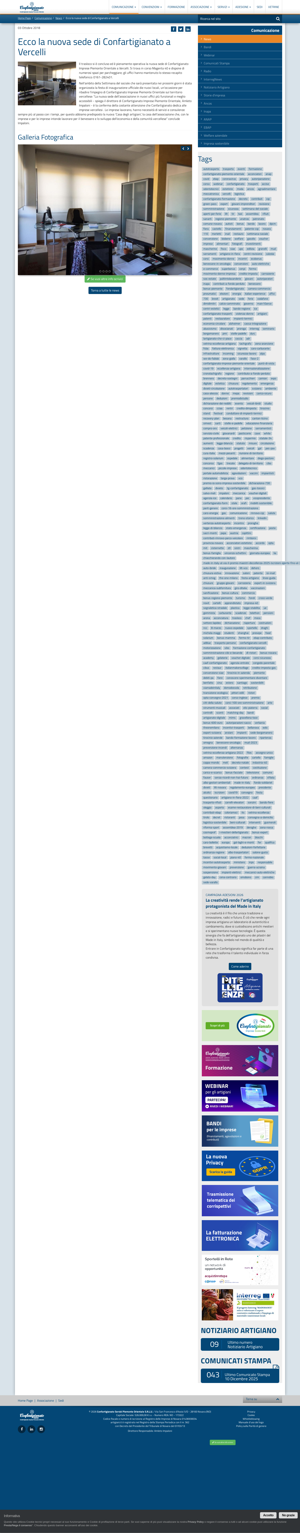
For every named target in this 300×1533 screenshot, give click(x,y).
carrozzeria (244, 583)
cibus (206, 668)
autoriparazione (261, 179)
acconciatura (221, 618)
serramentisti (263, 428)
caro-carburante (260, 349)
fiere (220, 678)
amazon (207, 758)
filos (249, 753)
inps (251, 862)
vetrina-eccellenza (258, 812)
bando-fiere (266, 802)
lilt (226, 214)
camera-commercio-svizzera (219, 768)
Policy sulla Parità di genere (251, 1426)
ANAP (208, 119)
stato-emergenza (236, 528)
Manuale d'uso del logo (251, 1422)
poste (272, 528)
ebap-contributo (263, 638)
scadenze (240, 613)
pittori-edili (238, 693)
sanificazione (210, 593)
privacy (244, 179)
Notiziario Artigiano (217, 87)
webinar (218, 184)
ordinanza (257, 777)
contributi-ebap (212, 812)
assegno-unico (264, 753)
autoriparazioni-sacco (238, 723)
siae (232, 249)
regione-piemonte (225, 219)
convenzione (210, 239)
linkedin (262, 518)
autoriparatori (265, 279)
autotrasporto (211, 169)
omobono (245, 877)
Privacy (251, 1411)
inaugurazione (228, 568)
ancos (250, 189)
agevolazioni (239, 473)
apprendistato (233, 603)
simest (207, 423)
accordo (260, 543)
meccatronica (211, 194)
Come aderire (240, 966)
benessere (255, 284)
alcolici (207, 792)
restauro (238, 234)
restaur (217, 668)
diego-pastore (266, 458)
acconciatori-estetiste (239, 543)
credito (237, 438)
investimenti (253, 244)
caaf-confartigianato (215, 663)
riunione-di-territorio (251, 453)
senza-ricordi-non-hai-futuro (231, 777)
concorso (208, 463)
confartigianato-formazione (219, 199)
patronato (258, 219)
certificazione (257, 528)
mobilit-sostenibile (261, 503)
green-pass (210, 204)
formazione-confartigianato (249, 648)
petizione (246, 428)
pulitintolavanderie (230, 279)
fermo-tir (244, 638)
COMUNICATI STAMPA (240, 1361)
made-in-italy (242, 782)
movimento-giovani (214, 867)
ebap (215, 179)
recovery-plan (211, 418)
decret (216, 817)
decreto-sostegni (227, 378)
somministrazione (213, 209)
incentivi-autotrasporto (216, 862)
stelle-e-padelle (233, 423)
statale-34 (265, 438)
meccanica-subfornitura (217, 588)
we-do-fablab (211, 358)
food (268, 633)
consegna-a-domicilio (260, 817)
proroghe (253, 523)
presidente (265, 788)
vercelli (227, 194)
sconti (219, 713)
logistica (239, 194)
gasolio (251, 239)
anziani (229, 733)
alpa (262, 353)
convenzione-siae (213, 673)
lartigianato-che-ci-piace (217, 338)
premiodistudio (239, 398)
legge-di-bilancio (212, 528)
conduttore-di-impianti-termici (244, 413)
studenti (229, 633)
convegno (246, 792)
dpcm (273, 224)
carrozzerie (268, 274)
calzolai (270, 254)
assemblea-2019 (233, 827)
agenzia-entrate (240, 663)
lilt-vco (243, 568)
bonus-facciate (234, 773)
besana (227, 418)
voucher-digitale (241, 658)
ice (255, 309)
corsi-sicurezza (262, 658)
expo (273, 378)
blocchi (259, 837)
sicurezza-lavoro (247, 353)
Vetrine (273, 7)
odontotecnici (211, 189)
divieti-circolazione (214, 388)
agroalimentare (266, 189)
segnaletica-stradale (215, 608)
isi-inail (270, 573)
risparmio (250, 438)
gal (259, 448)
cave (257, 433)
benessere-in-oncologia (217, 264)
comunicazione (238, 513)
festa (259, 792)
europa (226, 842)
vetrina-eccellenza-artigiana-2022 (223, 753)
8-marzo (216, 628)
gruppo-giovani (225, 583)
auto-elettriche (260, 264)
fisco (223, 249)
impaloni (224, 493)
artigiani (262, 314)
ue (265, 608)
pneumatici (209, 294)
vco (240, 478)
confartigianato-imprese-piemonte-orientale (229, 364)
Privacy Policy (196, 1521)
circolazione (267, 443)
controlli (207, 713)
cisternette (217, 548)
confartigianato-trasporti (217, 314)
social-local (220, 857)
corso (206, 184)
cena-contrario (227, 877)
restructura (242, 418)
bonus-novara (268, 653)
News (58, 18)
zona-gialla (229, 358)
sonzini (252, 802)
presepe (257, 633)
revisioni (248, 393)
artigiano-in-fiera (230, 254)
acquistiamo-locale (227, 847)
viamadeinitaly (211, 688)
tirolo (206, 817)
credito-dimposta (246, 408)
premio (255, 698)
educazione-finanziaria (259, 423)
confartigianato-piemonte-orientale (223, 174)
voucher (263, 239)
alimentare (247, 458)
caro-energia (210, 513)
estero (229, 683)
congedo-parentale (264, 663)
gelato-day (209, 877)
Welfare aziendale (215, 135)
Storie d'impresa (214, 95)
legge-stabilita (252, 608)
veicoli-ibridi (254, 403)
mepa (236, 393)
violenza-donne (244, 314)
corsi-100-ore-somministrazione (244, 703)
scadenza (208, 448)
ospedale (232, 458)
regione (229, 373)
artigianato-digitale (214, 718)
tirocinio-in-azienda (238, 673)
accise (265, 184)
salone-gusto (260, 852)
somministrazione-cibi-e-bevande (222, 653)
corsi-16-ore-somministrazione (240, 508)
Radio (207, 71)
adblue (207, 643)
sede (241, 299)
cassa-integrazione (255, 323)
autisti (229, 224)
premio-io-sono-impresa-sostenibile (224, 483)
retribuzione (250, 688)
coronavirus (229, 179)
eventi (241, 169)
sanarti (207, 219)
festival (218, 413)
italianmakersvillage (236, 668)
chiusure (208, 583)
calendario (226, 498)
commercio (248, 593)
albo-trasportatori (238, 852)
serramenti (209, 254)
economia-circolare (214, 323)
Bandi (207, 47)
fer (259, 842)
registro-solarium (213, 458)
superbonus (228, 269)
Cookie (251, 1415)
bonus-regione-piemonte (217, 598)
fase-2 (254, 358)
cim (257, 877)
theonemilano (211, 728)
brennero (208, 378)
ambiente (270, 388)
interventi (254, 822)
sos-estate (209, 279)
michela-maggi (211, 633)
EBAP (207, 127)
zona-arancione (264, 344)
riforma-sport (211, 827)
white (267, 433)
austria (234, 533)
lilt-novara (220, 788)
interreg (254, 329)
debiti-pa (208, 678)
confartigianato (235, 184)
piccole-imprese (227, 468)
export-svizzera (212, 733)
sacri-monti (210, 533)
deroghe (251, 827)
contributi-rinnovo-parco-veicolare (223, 538)
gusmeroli (270, 822)
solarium (208, 638)
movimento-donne (223, 259)
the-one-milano (228, 578)
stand (206, 413)
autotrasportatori (238, 388)
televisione (253, 773)
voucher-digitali (257, 493)
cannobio (268, 877)
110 (205, 234)
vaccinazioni (258, 588)
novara (267, 229)
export (224, 204)
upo (241, 249)
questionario (210, 797)
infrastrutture (211, 353)
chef (247, 618)
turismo (240, 598)
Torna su (262, 1399)
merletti (216, 234)
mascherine (210, 249)
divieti (206, 788)
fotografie (242, 758)
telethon (255, 613)
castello (216, 229)
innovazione (232, 573)
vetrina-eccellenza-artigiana (219, 344)
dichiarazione (232, 623)
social (264, 708)
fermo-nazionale (254, 857)
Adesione (243, 7)
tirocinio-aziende (212, 738)
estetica (220, 383)
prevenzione (237, 867)
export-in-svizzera (264, 583)
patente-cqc (252, 229)
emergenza (267, 383)
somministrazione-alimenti (219, 518)
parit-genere (210, 508)
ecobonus (256, 259)
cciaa (219, 408)
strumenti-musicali (214, 708)
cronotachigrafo (212, 373)
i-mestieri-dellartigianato (233, 832)
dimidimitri (209, 304)
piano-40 (235, 857)
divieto (219, 488)
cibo (269, 463)
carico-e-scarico (212, 773)
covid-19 (208, 368)
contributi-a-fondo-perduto (229, 284)
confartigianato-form (215, 503)
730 (205, 299)
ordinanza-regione (213, 852)
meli (225, 762)
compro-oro (210, 428)
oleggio (207, 807)
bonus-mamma (226, 638)
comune (267, 773)
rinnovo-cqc (257, 513)
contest (244, 768)
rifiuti (266, 214)
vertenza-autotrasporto (216, 523)
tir (233, 214)
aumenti (208, 443)
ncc (205, 628)
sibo (227, 648)
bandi (250, 713)
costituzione (260, 768)
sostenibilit (257, 683)
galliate (207, 488)
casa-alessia (210, 393)
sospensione (210, 872)
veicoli (250, 448)
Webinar (209, 55)
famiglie (268, 758)
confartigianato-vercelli (253, 643)
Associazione (201, 7)
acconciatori (255, 174)
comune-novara (212, 224)
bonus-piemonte (212, 289)
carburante (225, 613)
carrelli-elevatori (234, 802)
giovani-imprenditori (243, 204)
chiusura (233, 383)
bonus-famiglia (212, 553)
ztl (229, 548)
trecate (231, 463)
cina (219, 683)
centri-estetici (211, 309)
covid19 (233, 792)
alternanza (237, 747)
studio (267, 403)
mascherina (251, 548)
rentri (229, 408)
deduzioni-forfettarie (253, 847)
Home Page (24, 18)
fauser (207, 777)
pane (239, 498)
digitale (207, 383)
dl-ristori (251, 653)
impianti (241, 733)
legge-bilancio (224, 443)
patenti (207, 319)
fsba (205, 349)
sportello (252, 628)
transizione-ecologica (215, 693)
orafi (243, 503)
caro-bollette (210, 842)
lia (275, 553)
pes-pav (270, 448)
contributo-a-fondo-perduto (254, 373)
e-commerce (210, 269)
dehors (255, 568)
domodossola (231, 688)
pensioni (268, 613)
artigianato (228, 299)
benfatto (208, 683)
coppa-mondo (211, 762)
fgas (220, 463)
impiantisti (268, 473)
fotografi (237, 244)
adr (248, 338)
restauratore (222, 319)
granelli (262, 249)
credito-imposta (248, 274)
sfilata (270, 777)
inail (227, 234)
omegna (208, 743)
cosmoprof (209, 832)
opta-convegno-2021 (215, 698)
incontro (239, 523)
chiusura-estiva (212, 573)
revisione (264, 204)
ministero (239, 862)
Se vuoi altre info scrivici (105, 279)
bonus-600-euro (212, 723)
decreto (243, 199)
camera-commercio (259, 289)
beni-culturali (237, 822)
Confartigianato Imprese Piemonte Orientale (32, 7)
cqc (268, 199)
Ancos (208, 103)
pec (247, 498)
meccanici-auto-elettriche (259, 872)
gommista (209, 613)
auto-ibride (209, 568)
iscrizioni (220, 792)
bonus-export (260, 832)
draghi (264, 628)
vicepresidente (261, 498)
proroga (241, 329)
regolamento (249, 383)
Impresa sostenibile (216, 143)
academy (208, 658)
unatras (244, 219)
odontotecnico (249, 468)
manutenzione (224, 758)
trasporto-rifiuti (212, 802)
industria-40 (260, 762)
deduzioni (222, 398)
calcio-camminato (229, 304)
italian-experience (255, 294)
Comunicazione (124, 7)
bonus (240, 224)
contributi (256, 199)
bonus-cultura (230, 593)
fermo (252, 269)
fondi (252, 598)
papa (223, 533)
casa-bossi (224, 448)
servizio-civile (211, 433)
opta (270, 543)
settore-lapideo (212, 623)
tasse (206, 857)
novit (206, 603)
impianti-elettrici (231, 872)
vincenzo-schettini (235, 553)
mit (205, 548)
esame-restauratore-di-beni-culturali (249, 807)
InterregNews (213, 79)
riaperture (249, 623)
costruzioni (265, 623)
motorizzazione (212, 648)
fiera (206, 229)
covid (206, 179)
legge (226, 309)
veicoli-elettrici (229, 428)
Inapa (207, 111)
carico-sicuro (264, 393)
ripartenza (265, 738)
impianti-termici (243, 319)
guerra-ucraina (256, 867)
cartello (256, 758)
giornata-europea (260, 553)
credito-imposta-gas (264, 668)
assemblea (252, 214)
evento (239, 403)
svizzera (256, 388)
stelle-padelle (238, 334)
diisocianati (226, 329)
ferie (250, 299)
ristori (251, 693)
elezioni (224, 294)
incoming (228, 353)
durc (252, 334)
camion (263, 378)
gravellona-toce (249, 718)
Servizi (224, 7)
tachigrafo (245, 344)
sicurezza (233, 209)
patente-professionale (216, 438)
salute (271, 513)
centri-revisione (253, 254)
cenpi (242, 269)
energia (236, 294)
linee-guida (269, 578)
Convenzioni (152, 7)
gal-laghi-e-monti (244, 842)
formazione (255, 169)
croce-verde (265, 598)
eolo (265, 728)
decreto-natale (240, 762)
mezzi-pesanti (227, 453)
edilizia (250, 249)
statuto (241, 443)
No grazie (288, 1515)
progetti (238, 448)
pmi (225, 334)
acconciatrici (231, 837)
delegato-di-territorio (251, 463)
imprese (208, 244)
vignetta (242, 349)
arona (206, 618)
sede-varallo (210, 882)
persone (208, 398)
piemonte (259, 673)
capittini (246, 533)
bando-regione (241, 309)
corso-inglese (239, 698)
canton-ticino (260, 418)
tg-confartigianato (237, 488)
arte (270, 703)
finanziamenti (233, 229)
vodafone (262, 299)
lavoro (261, 224)
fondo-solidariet (263, 782)
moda (240, 189)
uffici (272, 294)
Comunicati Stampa (217, 63)
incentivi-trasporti (233, 728)
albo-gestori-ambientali (216, 782)
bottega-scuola (211, 837)
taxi (240, 214)
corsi (206, 259)
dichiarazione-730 (259, 483)
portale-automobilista (215, 473)
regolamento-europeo (242, 788)
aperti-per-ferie (212, 214)
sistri (237, 548)
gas (224, 513)
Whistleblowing (251, 1419)
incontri (242, 259)
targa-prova (227, 478)
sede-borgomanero (261, 733)
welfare (239, 239)
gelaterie (222, 658)
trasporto (228, 169)
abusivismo (209, 329)
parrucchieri (248, 378)
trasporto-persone (225, 643)
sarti (217, 423)
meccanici (209, 468)
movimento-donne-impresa (219, 274)
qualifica (269, 842)
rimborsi (251, 538)
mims (232, 718)
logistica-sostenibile (214, 822)
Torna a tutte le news (105, 290)
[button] (183, 148)
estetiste (228, 189)
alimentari (222, 244)
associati (234, 708)
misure (253, 443)
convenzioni (241, 264)
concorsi (208, 408)
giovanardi (229, 433)
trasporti (253, 184)
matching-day (235, 713)
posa (241, 817)
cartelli (217, 603)
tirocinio (264, 408)
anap (268, 174)
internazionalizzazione (257, 368)
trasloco (236, 618)
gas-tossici (258, 488)
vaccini (254, 473)
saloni (246, 573)
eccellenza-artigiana (228, 368)
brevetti (207, 847)
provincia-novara (213, 543)
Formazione (176, 7)
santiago (242, 683)
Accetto (268, 1515)
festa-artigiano (250, 578)
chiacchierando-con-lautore (219, 558)
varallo (243, 358)
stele (234, 503)
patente (258, 573)
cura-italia (209, 453)
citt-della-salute (212, 703)
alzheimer (234, 323)
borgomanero (211, 334)
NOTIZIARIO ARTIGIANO (239, 1330)
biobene (226, 239)
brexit (215, 299)
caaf (255, 797)
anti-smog (209, 578)
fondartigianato (235, 289)
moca (257, 618)
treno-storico (246, 518)
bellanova (253, 728)
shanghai (243, 633)
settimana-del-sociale (255, 209)
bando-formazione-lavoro (241, 738)
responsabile (265, 862)
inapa (206, 284)
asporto (219, 807)
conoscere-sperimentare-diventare (247, 678)
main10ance (264, 304)
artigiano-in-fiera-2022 (235, 797)
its (243, 812)
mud (273, 249)
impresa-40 (251, 603)
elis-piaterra (250, 708)
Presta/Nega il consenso (18, 1525)
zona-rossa (266, 827)
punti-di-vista (266, 364)
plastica (235, 608)
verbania (260, 723)
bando (251, 224)
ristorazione (210, 478)
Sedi (260, 7)
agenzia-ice (209, 498)
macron (246, 837)
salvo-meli (209, 493)
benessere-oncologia (228, 743)
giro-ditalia (241, 588)
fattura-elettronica (223, 349)
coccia (238, 338)
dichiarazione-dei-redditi (217, 403)
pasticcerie (245, 433)
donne (225, 393)
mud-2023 (251, 743)
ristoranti (229, 817)
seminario (268, 329)
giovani (249, 279)
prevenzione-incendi (215, 747)
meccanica (239, 493)
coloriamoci (231, 812)
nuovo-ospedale (234, 628)
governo (248, 304)
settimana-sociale (257, 234)
